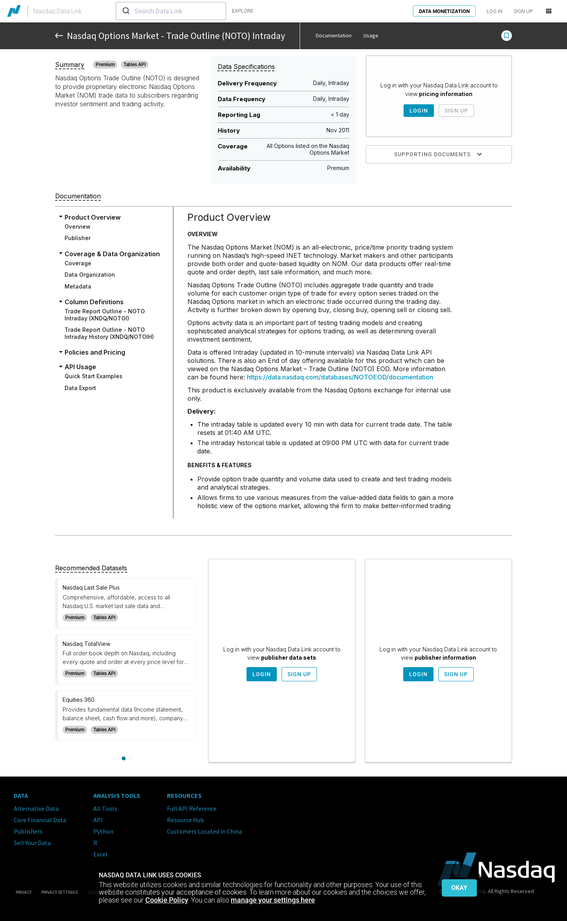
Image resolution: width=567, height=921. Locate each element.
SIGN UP (523, 11)
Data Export (80, 388)
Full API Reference (192, 808)
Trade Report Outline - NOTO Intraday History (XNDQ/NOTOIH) (109, 333)
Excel (100, 854)
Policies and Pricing (95, 352)
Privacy (24, 892)
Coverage (78, 263)
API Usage (80, 367)
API (98, 820)
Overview (78, 226)
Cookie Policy (166, 900)
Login (419, 110)
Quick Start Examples (93, 376)
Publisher (78, 238)
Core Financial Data (40, 820)
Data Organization (90, 274)
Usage (370, 35)
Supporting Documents (439, 154)
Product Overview (92, 217)
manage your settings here (273, 900)
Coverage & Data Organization (112, 254)
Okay (459, 887)
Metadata (78, 286)
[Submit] (125, 11)
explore (242, 11)
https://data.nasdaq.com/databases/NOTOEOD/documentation (340, 377)
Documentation (334, 35)
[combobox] (171, 11)
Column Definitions (94, 302)
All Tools (105, 808)
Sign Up (456, 110)
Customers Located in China (204, 831)
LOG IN (494, 11)
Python (103, 831)
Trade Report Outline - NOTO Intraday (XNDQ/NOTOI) (105, 315)
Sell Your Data (32, 843)
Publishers (28, 831)
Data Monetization (444, 11)
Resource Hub (185, 820)
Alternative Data (36, 808)
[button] (506, 35)
